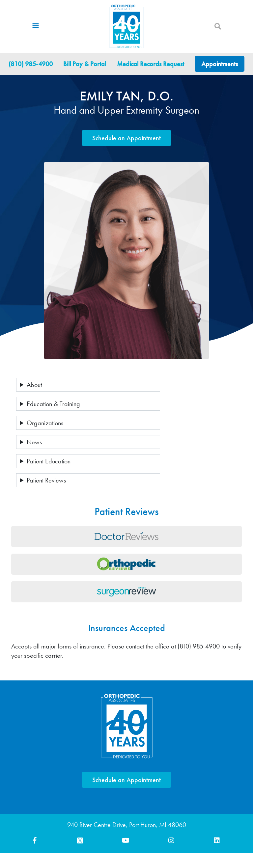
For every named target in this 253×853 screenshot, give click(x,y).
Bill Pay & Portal (84, 64)
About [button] (34, 384)
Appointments (219, 64)
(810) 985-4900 (31, 64)
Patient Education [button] (48, 461)
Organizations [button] (45, 423)
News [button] (34, 442)
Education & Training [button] (53, 403)
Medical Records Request (150, 64)
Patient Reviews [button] (46, 480)
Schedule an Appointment (126, 138)
